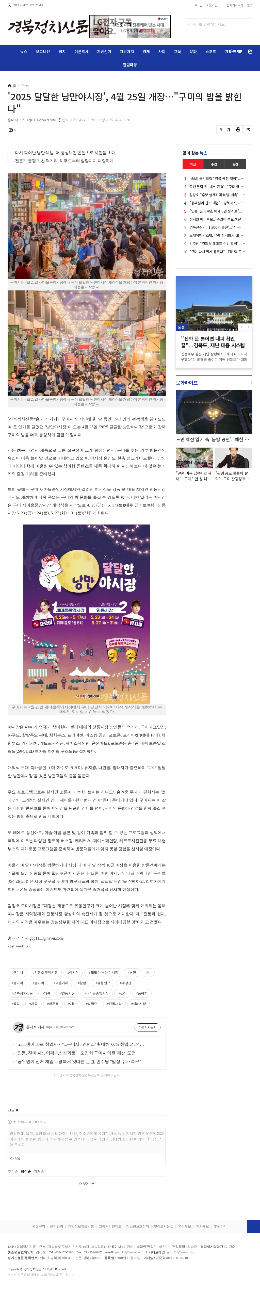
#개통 (46, 993)
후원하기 (220, 1226)
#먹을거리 (61, 983)
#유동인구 (103, 983)
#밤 (148, 972)
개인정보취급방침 (81, 1226)
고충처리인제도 (110, 1226)
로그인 (198, 5)
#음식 (16, 1004)
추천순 (13, 1171)
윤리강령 (56, 1226)
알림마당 (130, 64)
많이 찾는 (195, 153)
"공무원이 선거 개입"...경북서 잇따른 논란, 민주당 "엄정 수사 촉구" (78, 1061)
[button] (248, 327)
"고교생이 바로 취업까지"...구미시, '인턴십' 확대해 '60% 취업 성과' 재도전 (81, 1044)
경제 (146, 51)
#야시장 (73, 972)
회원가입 (211, 5)
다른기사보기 (148, 1027)
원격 (250, 5)
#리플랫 (92, 1004)
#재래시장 (138, 1004)
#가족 (33, 1004)
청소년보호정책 (137, 1226)
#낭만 (132, 972)
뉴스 (23, 51)
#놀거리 (38, 983)
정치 (62, 51)
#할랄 (82, 983)
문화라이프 (187, 382)
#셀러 (122, 993)
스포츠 (210, 51)
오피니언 (43, 51)
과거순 (39, 1171)
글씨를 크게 (228, 130)
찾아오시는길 (163, 1226)
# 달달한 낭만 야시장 (103, 972)
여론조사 (81, 51)
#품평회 (142, 993)
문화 (193, 51)
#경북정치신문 (22, 993)
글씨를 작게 (221, 130)
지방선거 (104, 51)
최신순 (26, 1171)
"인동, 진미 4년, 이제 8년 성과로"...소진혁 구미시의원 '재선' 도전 (76, 1053)
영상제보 (184, 1226)
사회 (162, 51)
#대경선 (126, 983)
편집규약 (38, 1226)
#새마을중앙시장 (97, 993)
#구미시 (17, 972)
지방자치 (127, 51)
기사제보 (202, 1226)
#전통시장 (114, 1004)
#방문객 (53, 1004)
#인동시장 (67, 993)
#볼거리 (17, 983)
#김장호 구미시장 (45, 972)
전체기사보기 (234, 5)
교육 (177, 51)
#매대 (72, 1004)
